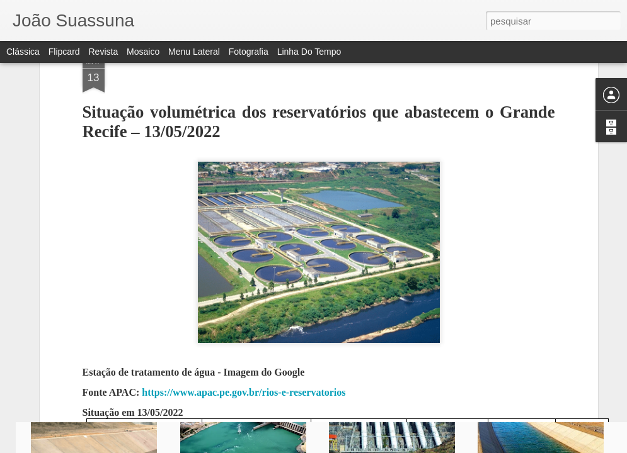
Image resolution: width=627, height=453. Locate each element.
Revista (103, 52)
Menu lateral (194, 52)
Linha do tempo (309, 52)
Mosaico (143, 52)
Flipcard (64, 52)
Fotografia (248, 52)
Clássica (23, 52)
